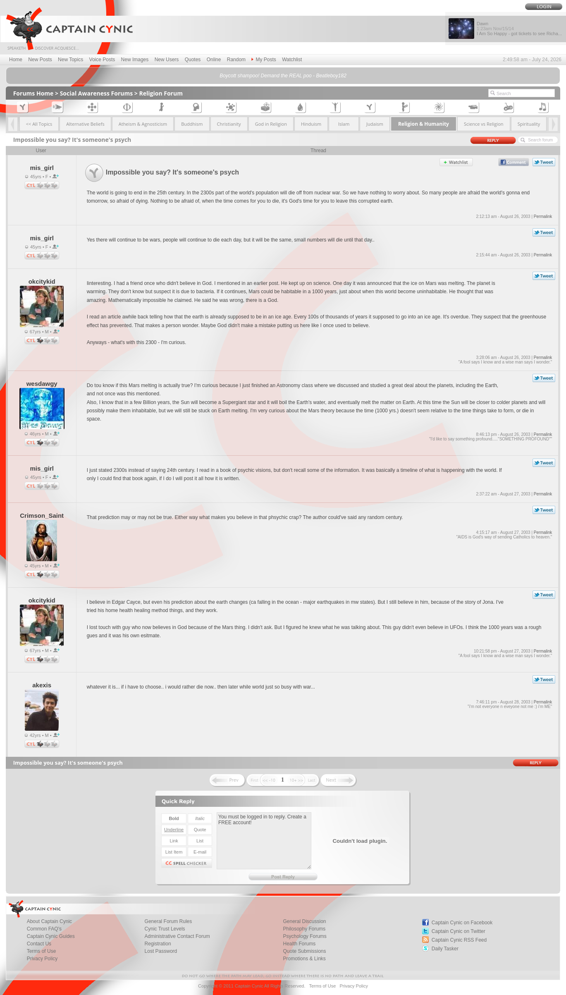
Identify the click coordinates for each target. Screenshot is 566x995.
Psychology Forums (304, 936)
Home (15, 59)
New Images (135, 59)
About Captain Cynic (49, 921)
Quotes (193, 59)
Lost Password (161, 951)
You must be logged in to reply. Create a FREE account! (264, 840)
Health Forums (299, 944)
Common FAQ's (44, 929)
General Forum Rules (168, 921)
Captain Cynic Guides (51, 936)
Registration (158, 944)
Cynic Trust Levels (165, 929)
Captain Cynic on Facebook (462, 923)
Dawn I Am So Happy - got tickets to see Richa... (519, 28)
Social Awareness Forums (96, 93)
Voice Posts (102, 59)
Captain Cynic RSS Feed (459, 940)
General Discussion (304, 921)
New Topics (70, 59)
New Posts (40, 59)
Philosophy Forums (304, 929)
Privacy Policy (42, 959)
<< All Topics (39, 124)
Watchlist (292, 59)
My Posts (263, 59)
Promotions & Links (304, 959)
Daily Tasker (445, 949)
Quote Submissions (304, 951)
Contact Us (39, 944)
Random (236, 59)
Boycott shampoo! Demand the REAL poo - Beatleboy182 (283, 76)
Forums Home (33, 93)
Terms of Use (41, 951)
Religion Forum (161, 93)
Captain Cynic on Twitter (458, 931)
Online (214, 59)
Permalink (543, 216)
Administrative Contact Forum (177, 936)
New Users (167, 59)
